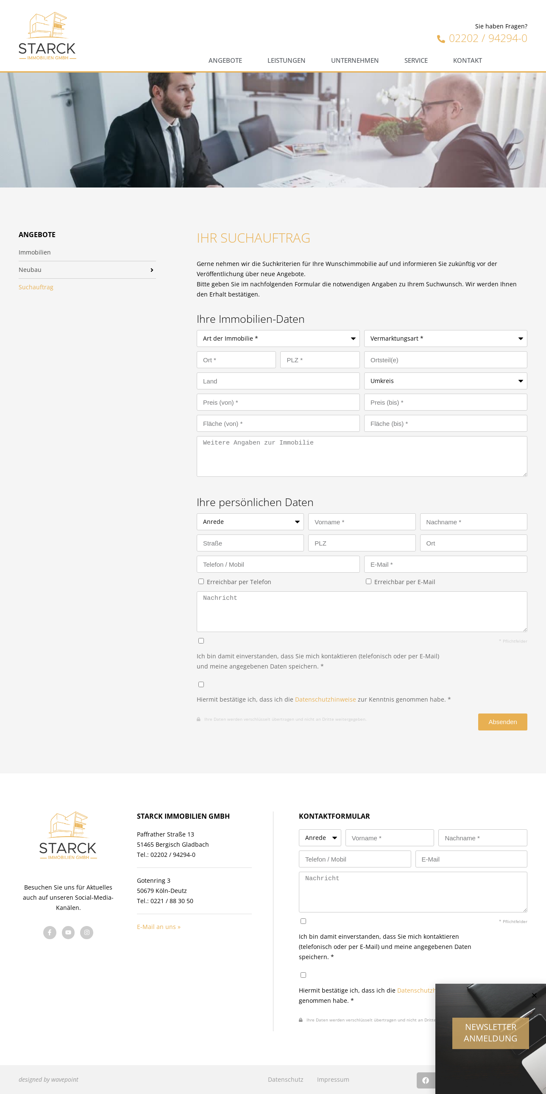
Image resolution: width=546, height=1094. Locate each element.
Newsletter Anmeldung (491, 1038)
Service (416, 60)
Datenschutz (286, 1079)
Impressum (333, 1079)
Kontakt (467, 60)
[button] (534, 1002)
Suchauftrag (36, 287)
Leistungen (286, 60)
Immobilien (35, 252)
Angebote (225, 60)
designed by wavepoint (48, 1079)
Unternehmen (355, 60)
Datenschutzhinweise (325, 699)
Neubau (30, 269)
